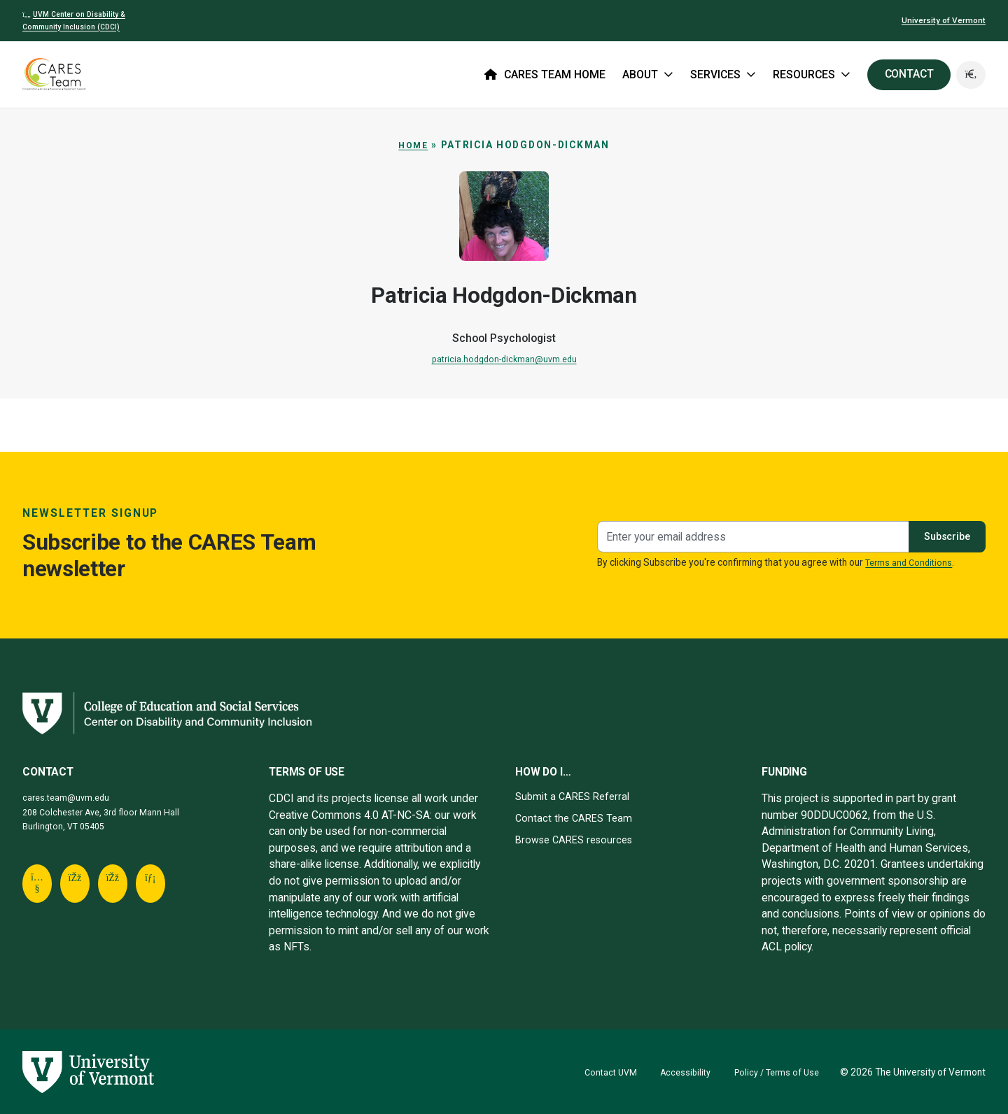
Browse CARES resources (579, 839)
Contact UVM (600, 1072)
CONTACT (907, 73)
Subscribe (943, 536)
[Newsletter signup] (749, 536)
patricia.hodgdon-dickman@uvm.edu (504, 358)
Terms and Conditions (911, 562)
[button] (970, 74)
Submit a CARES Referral (575, 796)
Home (413, 144)
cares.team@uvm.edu (68, 797)
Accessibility (678, 1072)
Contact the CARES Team (576, 817)
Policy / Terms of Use (774, 1072)
